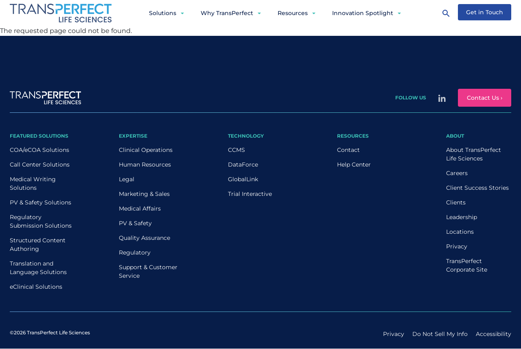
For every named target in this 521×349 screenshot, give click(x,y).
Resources (293, 13)
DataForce (243, 164)
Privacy (456, 246)
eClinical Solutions (36, 286)
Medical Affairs (140, 208)
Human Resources (145, 164)
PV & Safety (135, 223)
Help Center (354, 164)
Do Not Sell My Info (440, 334)
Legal (126, 179)
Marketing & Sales (144, 194)
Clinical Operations (146, 150)
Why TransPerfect (227, 13)
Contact (348, 150)
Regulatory (135, 252)
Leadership (461, 217)
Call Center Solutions (40, 164)
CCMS (236, 150)
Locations (460, 231)
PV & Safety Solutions (40, 202)
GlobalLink (243, 179)
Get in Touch (484, 12)
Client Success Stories (477, 187)
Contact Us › (484, 97)
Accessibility (493, 334)
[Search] (446, 13)
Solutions (162, 13)
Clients (456, 202)
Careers (457, 173)
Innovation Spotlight (362, 13)
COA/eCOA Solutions (39, 150)
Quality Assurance (144, 237)
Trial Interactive (250, 194)
